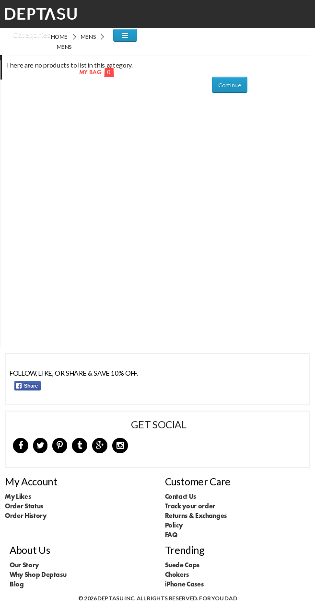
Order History (25, 515)
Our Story (24, 565)
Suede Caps (182, 565)
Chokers (177, 574)
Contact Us (181, 496)
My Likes (18, 496)
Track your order (190, 506)
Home (59, 36)
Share (27, 386)
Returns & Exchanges (196, 515)
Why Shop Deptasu (38, 574)
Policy (174, 525)
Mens (88, 36)
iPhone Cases (184, 584)
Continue (229, 85)
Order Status (24, 506)
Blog (17, 584)
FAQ (171, 534)
